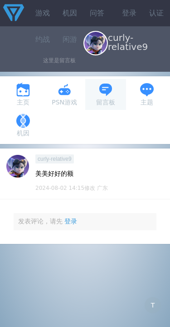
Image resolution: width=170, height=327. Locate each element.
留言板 (105, 94)
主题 (147, 94)
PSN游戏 (64, 94)
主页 (23, 94)
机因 (70, 13)
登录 (129, 13)
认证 (156, 13)
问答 (97, 13)
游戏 (42, 13)
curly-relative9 (55, 159)
